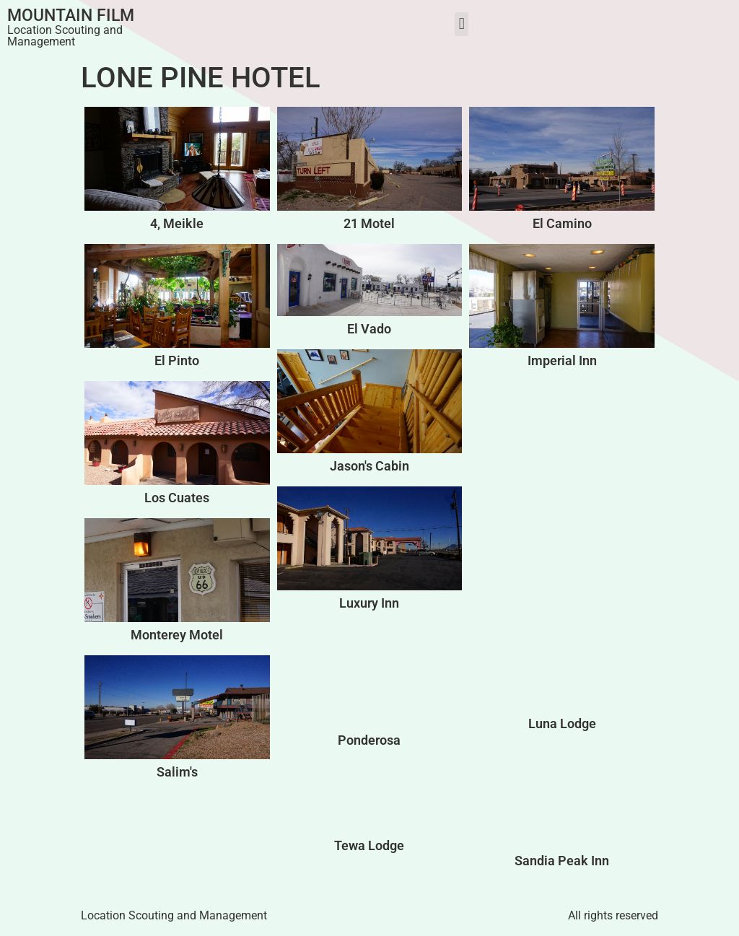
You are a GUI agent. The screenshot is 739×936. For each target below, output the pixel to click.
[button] (461, 24)
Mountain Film (70, 15)
